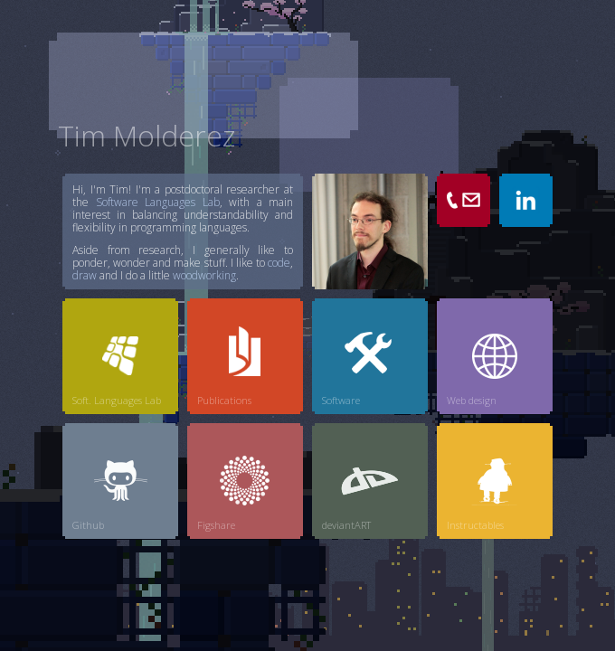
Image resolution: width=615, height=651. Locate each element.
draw (84, 275)
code (279, 262)
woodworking (204, 275)
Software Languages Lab (158, 202)
